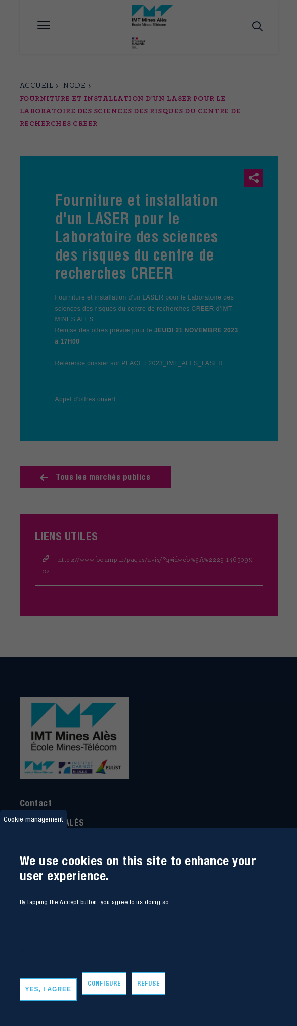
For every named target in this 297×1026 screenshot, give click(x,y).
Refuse (148, 983)
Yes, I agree (48, 989)
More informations (42, 951)
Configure (104, 983)
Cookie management (33, 819)
